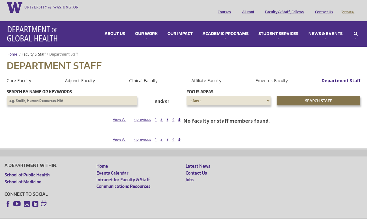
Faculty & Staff (34, 45)
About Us (115, 25)
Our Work (146, 25)
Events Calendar (112, 164)
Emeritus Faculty (271, 72)
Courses (222, 7)
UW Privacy (84, 214)
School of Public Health (27, 166)
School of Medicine (23, 173)
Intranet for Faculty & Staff (123, 171)
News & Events (325, 25)
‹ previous (142, 111)
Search (355, 25)
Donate (347, 7)
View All (119, 111)
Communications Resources (123, 177)
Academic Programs (225, 25)
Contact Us (322, 7)
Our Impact (180, 25)
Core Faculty (19, 72)
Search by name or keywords (39, 83)
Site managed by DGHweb (145, 214)
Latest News (198, 157)
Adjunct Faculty (80, 72)
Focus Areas (200, 83)
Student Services (278, 25)
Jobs (190, 171)
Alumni (246, 7)
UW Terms (109, 214)
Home (12, 45)
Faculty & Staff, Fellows (283, 7)
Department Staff (341, 72)
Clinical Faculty (143, 72)
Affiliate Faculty (206, 72)
